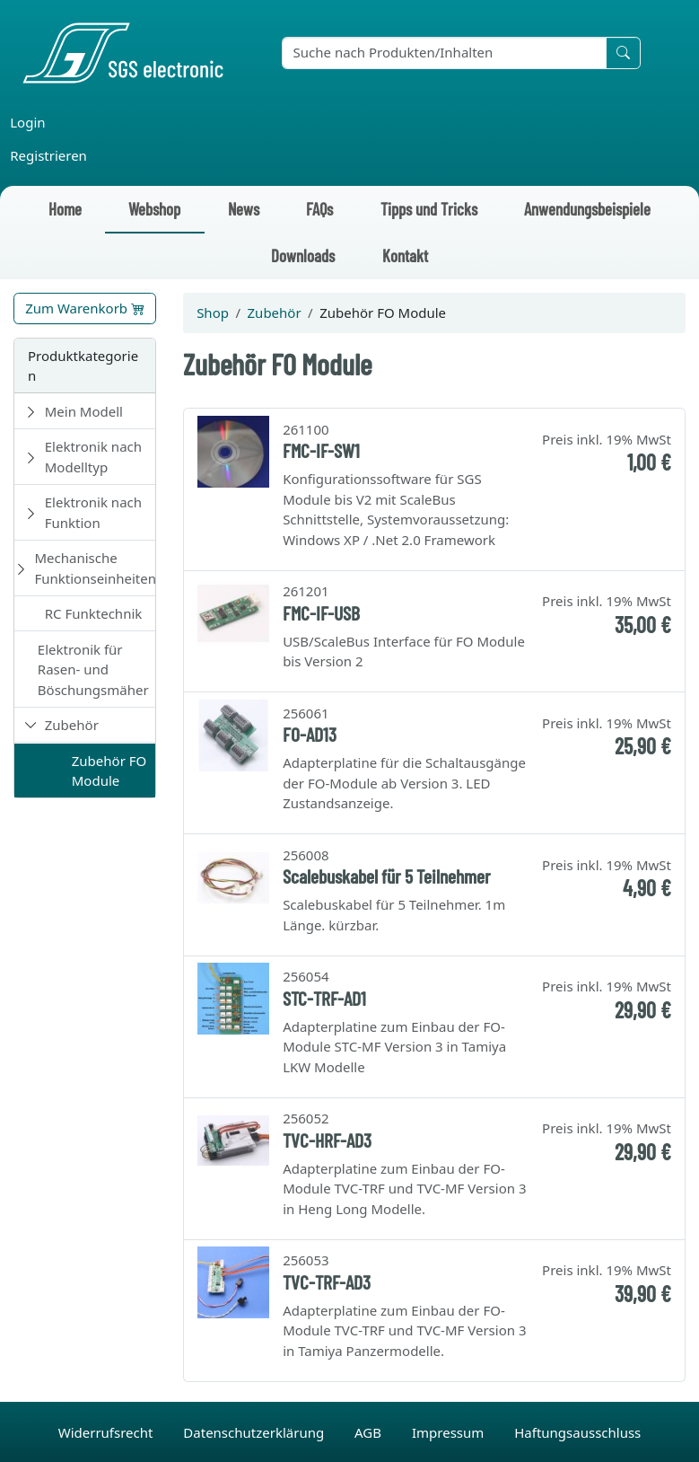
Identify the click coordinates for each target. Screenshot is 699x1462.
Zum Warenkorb (84, 308)
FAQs (319, 208)
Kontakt (405, 255)
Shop (213, 312)
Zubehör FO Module (109, 771)
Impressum (449, 1432)
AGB (369, 1432)
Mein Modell (84, 411)
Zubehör (72, 725)
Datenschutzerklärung (255, 1432)
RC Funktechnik (94, 613)
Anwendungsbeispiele (587, 208)
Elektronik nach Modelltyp (93, 456)
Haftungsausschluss (577, 1432)
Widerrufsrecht (107, 1432)
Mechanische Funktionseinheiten (96, 568)
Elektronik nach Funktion (93, 512)
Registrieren (48, 155)
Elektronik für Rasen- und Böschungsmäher (93, 669)
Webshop (154, 208)
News (243, 208)
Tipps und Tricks (428, 208)
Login (27, 122)
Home (65, 208)
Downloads (303, 255)
